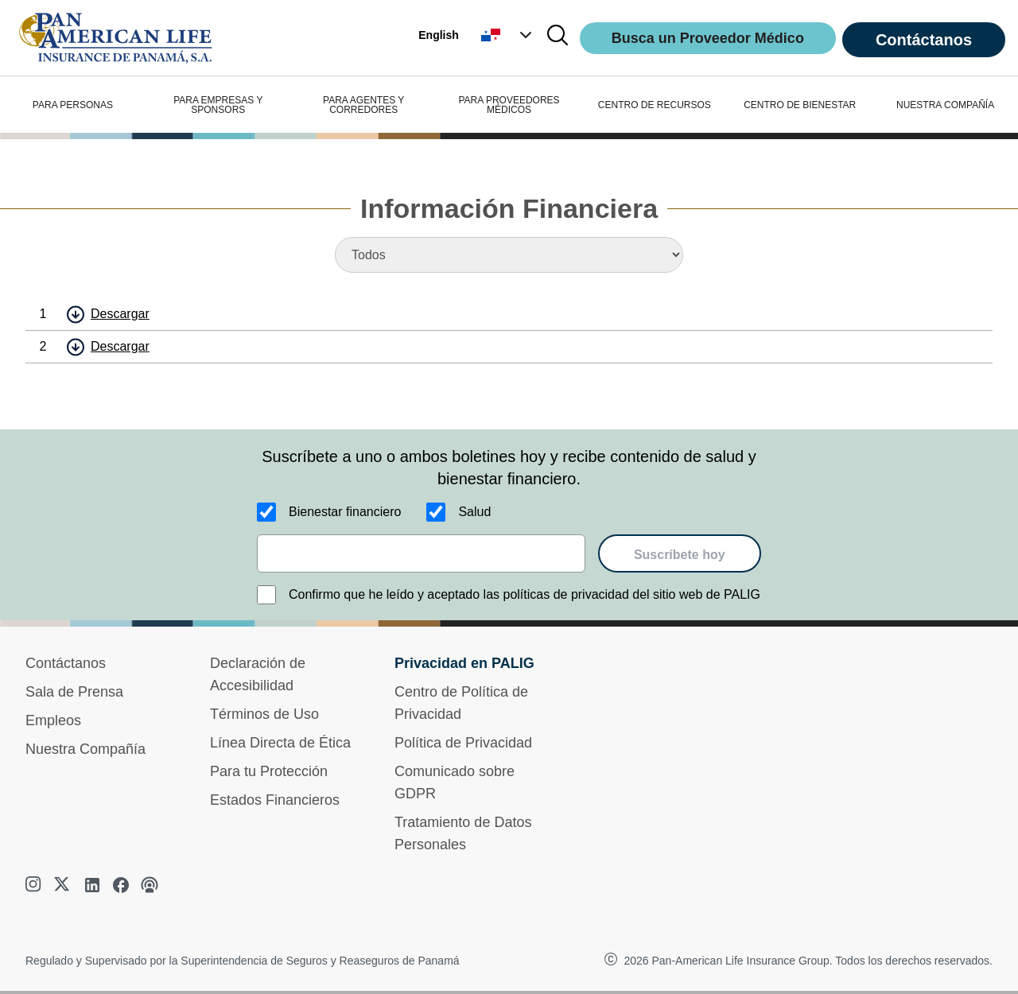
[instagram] (35, 885)
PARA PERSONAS (73, 105)
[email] (421, 553)
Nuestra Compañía (85, 749)
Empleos (53, 720)
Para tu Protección (269, 771)
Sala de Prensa (74, 692)
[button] (508, 35)
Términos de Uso (264, 714)
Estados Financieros (275, 800)
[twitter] (63, 885)
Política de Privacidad (463, 743)
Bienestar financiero (345, 511)
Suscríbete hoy (679, 554)
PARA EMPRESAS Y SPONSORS (217, 105)
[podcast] (149, 885)
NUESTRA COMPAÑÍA (945, 105)
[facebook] (120, 885)
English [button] (438, 35)
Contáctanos (924, 40)
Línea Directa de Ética (280, 743)
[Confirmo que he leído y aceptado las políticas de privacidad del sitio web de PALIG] (266, 594)
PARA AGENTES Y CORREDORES (363, 105)
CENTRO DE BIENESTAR (800, 105)
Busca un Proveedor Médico (708, 38)
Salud (474, 511)
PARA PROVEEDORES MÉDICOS (508, 105)
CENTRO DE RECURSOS (654, 105)
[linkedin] (92, 885)
